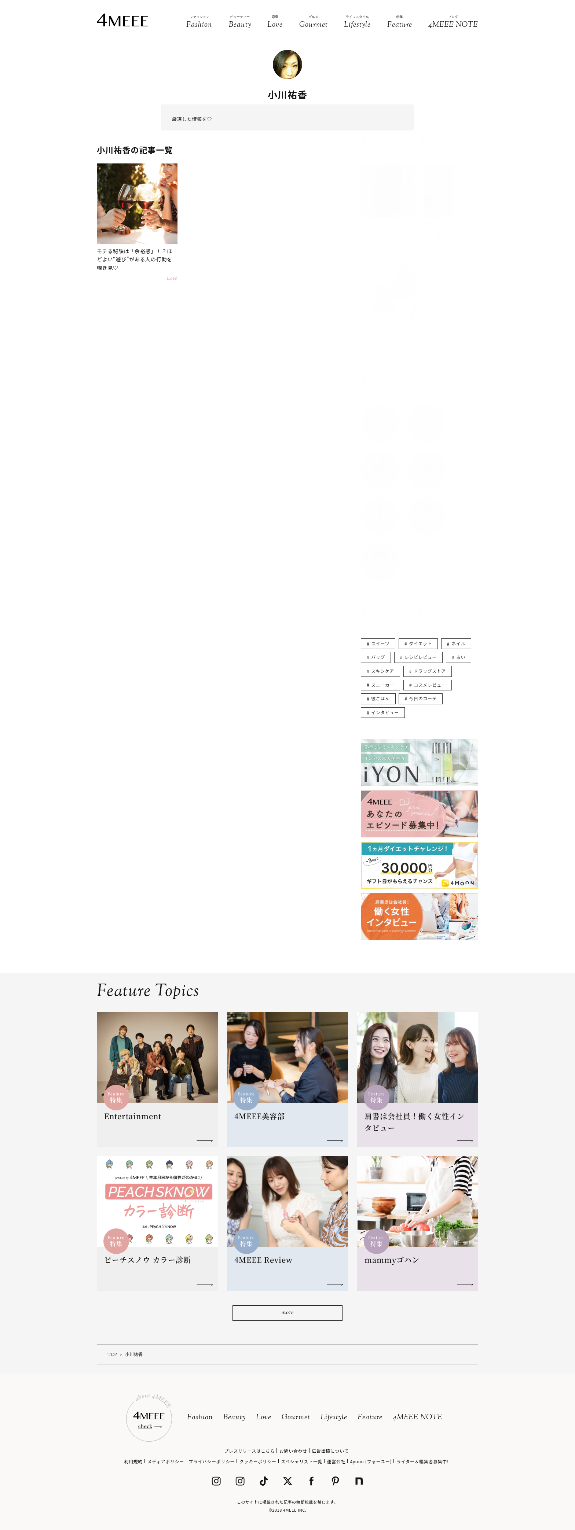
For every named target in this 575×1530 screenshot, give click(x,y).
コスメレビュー (430, 685)
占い (460, 657)
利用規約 (133, 1461)
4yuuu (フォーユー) (371, 1461)
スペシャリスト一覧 (301, 1461)
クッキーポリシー (257, 1461)
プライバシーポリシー (211, 1461)
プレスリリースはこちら (249, 1451)
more (287, 1313)
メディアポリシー (165, 1461)
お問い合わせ (293, 1451)
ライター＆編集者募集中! (422, 1461)
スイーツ (380, 643)
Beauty (234, 1417)
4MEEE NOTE (418, 1417)
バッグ (378, 657)
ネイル (458, 643)
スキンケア (382, 671)
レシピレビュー (420, 657)
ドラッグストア (430, 671)
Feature (370, 1417)
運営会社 (336, 1461)
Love (263, 1417)
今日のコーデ (423, 698)
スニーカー (382, 685)
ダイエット (420, 643)
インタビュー (385, 712)
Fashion (200, 1417)
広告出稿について (330, 1451)
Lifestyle (334, 1417)
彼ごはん (380, 698)
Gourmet (296, 1417)
